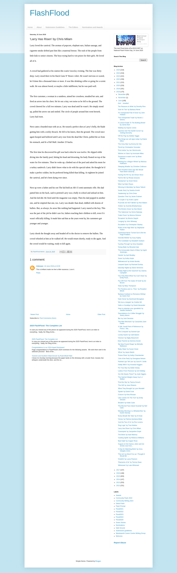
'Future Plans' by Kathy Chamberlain (131, 355)
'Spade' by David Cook (126, 391)
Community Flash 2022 (124, 498)
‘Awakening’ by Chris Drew (127, 193)
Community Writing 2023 (124, 501)
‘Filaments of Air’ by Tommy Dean (130, 462)
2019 (118, 89)
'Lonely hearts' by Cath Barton (128, 335)
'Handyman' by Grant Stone (127, 181)
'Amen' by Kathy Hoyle (126, 258)
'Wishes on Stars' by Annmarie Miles (131, 153)
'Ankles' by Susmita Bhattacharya (129, 206)
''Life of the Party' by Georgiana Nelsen (131, 358)
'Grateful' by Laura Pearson (127, 459)
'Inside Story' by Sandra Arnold (129, 190)
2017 (118, 470)
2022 (118, 79)
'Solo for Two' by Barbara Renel (129, 109)
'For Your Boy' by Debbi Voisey (129, 368)
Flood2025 (120, 520)
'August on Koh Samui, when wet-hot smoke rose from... (131, 445)
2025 (118, 70)
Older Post (101, 314)
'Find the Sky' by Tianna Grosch (129, 382)
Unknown (39, 266)
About (39, 27)
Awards (118, 495)
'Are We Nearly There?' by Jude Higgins (132, 374)
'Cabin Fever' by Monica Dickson (129, 215)
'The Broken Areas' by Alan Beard (130, 209)
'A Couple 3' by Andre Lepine (128, 200)
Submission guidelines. (124, 531)
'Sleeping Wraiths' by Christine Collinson (132, 166)
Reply (38, 273)
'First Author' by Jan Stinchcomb (129, 150)
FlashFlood (49, 12)
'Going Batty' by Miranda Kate (128, 247)
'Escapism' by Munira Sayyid (128, 218)
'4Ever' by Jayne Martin (126, 352)
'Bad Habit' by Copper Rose (127, 441)
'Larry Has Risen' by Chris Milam (129, 428)
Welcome (119, 536)
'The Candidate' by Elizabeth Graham (131, 241)
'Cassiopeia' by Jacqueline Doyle (129, 431)
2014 (118, 479)
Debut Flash (120, 503)
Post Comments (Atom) (48, 318)
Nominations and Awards (92, 27)
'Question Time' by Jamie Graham (130, 196)
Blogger (98, 561)
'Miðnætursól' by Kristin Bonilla (129, 261)
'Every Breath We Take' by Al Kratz (130, 416)
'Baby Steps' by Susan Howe (128, 349)
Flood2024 (120, 517)
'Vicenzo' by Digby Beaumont (128, 338)
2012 (118, 485)
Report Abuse (120, 543)
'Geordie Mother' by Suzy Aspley (129, 238)
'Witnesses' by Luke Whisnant (128, 465)
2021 (118, 82)
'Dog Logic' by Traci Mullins (127, 425)
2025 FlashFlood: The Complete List (46, 326)
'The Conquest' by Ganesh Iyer (129, 332)
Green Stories (121, 522)
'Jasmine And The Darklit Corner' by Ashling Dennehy (130, 132)
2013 (118, 482)
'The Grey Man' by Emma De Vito (130, 144)
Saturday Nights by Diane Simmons (130, 268)
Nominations (120, 525)
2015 (118, 476)
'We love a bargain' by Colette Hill (130, 302)
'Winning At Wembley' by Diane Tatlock (131, 187)
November (122, 98)
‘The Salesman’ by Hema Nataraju (130, 212)
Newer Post (35, 314)
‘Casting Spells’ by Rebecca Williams (131, 438)
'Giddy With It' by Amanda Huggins (130, 365)
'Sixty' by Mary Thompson (127, 286)
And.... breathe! (123, 103)
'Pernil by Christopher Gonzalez (129, 147)
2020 (118, 85)
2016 (118, 473)
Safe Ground (120, 528)
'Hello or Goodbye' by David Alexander (131, 305)
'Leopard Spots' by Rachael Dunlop (130, 264)
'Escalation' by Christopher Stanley (130, 225)
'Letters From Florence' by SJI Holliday (131, 371)
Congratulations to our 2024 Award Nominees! (48, 347)
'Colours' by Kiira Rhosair (127, 395)
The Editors (73, 27)
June (120, 101)
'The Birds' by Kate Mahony (127, 435)
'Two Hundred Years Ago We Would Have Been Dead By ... (130, 171)
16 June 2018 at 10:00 (52, 266)
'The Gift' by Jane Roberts (127, 385)
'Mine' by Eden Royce (125, 184)
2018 (118, 92)
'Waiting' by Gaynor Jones (127, 128)
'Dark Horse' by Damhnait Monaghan (131, 299)
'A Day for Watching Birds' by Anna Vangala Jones (130, 450)
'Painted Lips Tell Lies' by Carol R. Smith (132, 362)
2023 (118, 76)
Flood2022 (120, 512)
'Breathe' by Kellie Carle (126, 403)
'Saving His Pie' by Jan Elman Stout (130, 175)
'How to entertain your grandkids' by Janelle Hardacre (130, 309)
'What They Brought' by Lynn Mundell (131, 388)
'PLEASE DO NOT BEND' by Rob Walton (132, 203)
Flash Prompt (120, 506)
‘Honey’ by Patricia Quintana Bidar (130, 419)
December (122, 94)
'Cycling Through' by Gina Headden (130, 244)
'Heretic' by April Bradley (126, 255)
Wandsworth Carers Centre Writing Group (131, 533)
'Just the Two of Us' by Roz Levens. (130, 422)
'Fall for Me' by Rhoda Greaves (129, 178)
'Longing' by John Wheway (127, 221)
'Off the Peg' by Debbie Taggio (128, 136)
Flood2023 (120, 514)
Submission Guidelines (54, 27)
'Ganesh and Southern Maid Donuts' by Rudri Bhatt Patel (52, 356)
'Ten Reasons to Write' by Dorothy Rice (132, 106)
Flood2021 (120, 509)
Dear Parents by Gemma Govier (129, 341)
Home (30, 27)
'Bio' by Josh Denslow (125, 318)
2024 (118, 73)
